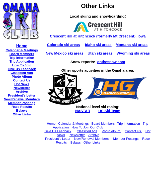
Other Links (22, 114)
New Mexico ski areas (65, 53)
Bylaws (21, 110)
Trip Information (21, 58)
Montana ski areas (131, 45)
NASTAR (82, 111)
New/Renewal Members (22, 99)
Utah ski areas (100, 53)
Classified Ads (22, 73)
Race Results (22, 107)
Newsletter (22, 88)
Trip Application (22, 61)
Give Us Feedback (22, 69)
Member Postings (21, 103)
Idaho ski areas (98, 45)
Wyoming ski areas (133, 53)
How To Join (21, 65)
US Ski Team (109, 111)
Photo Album (22, 76)
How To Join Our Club (87, 127)
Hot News (21, 84)
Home (51, 123)
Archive (22, 92)
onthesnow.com (111, 62)
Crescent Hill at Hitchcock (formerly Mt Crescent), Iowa (98, 36)
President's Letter (21, 95)
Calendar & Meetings (22, 50)
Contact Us (21, 80)
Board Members (102, 123)
